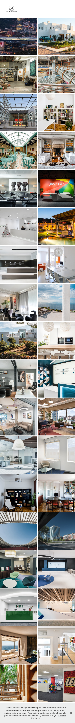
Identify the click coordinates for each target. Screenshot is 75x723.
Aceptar (62, 715)
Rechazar (35, 718)
